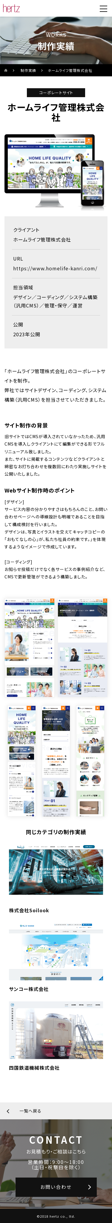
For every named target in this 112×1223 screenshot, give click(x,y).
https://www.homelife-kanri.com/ (55, 268)
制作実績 (28, 70)
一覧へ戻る (30, 1110)
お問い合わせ (56, 1186)
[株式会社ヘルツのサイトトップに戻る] (11, 8)
